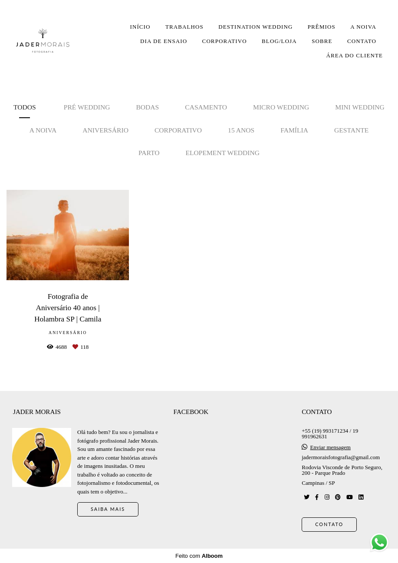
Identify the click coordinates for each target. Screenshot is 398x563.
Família (294, 130)
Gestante (351, 130)
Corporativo (178, 130)
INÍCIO (140, 26)
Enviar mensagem (330, 447)
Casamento (206, 107)
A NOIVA (363, 26)
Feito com (199, 556)
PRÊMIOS (322, 26)
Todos (24, 107)
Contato (329, 524)
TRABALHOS (184, 26)
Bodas (147, 107)
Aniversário (105, 130)
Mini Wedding (360, 107)
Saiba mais (108, 509)
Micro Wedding (281, 107)
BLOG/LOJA (279, 41)
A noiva (43, 130)
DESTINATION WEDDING (255, 26)
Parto (148, 152)
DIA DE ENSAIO (163, 41)
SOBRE (322, 41)
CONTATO (361, 41)
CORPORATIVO (224, 41)
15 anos (241, 130)
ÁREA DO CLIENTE (354, 55)
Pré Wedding (87, 107)
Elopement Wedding (222, 152)
